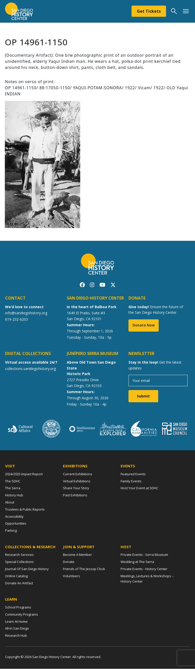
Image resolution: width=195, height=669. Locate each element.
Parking (11, 531)
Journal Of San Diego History (27, 569)
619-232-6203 (16, 319)
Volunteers (71, 576)
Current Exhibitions (77, 474)
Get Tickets (149, 11)
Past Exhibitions (75, 495)
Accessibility (14, 516)
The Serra (12, 488)
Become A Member (77, 555)
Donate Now (144, 325)
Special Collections (19, 562)
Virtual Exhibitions (76, 481)
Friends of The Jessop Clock (84, 569)
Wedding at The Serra (137, 562)
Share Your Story (76, 488)
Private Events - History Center (144, 569)
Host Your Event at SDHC (139, 488)
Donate (68, 562)
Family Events (131, 481)
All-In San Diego (17, 629)
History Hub (14, 495)
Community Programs (21, 614)
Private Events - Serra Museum (144, 555)
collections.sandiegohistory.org (30, 368)
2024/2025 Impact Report (24, 474)
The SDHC (12, 481)
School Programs (18, 607)
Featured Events (133, 474)
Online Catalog (16, 576)
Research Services (19, 555)
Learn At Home (16, 621)
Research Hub (16, 636)
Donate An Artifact (19, 583)
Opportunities (15, 524)
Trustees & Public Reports (25, 510)
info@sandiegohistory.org (26, 313)
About (9, 502)
